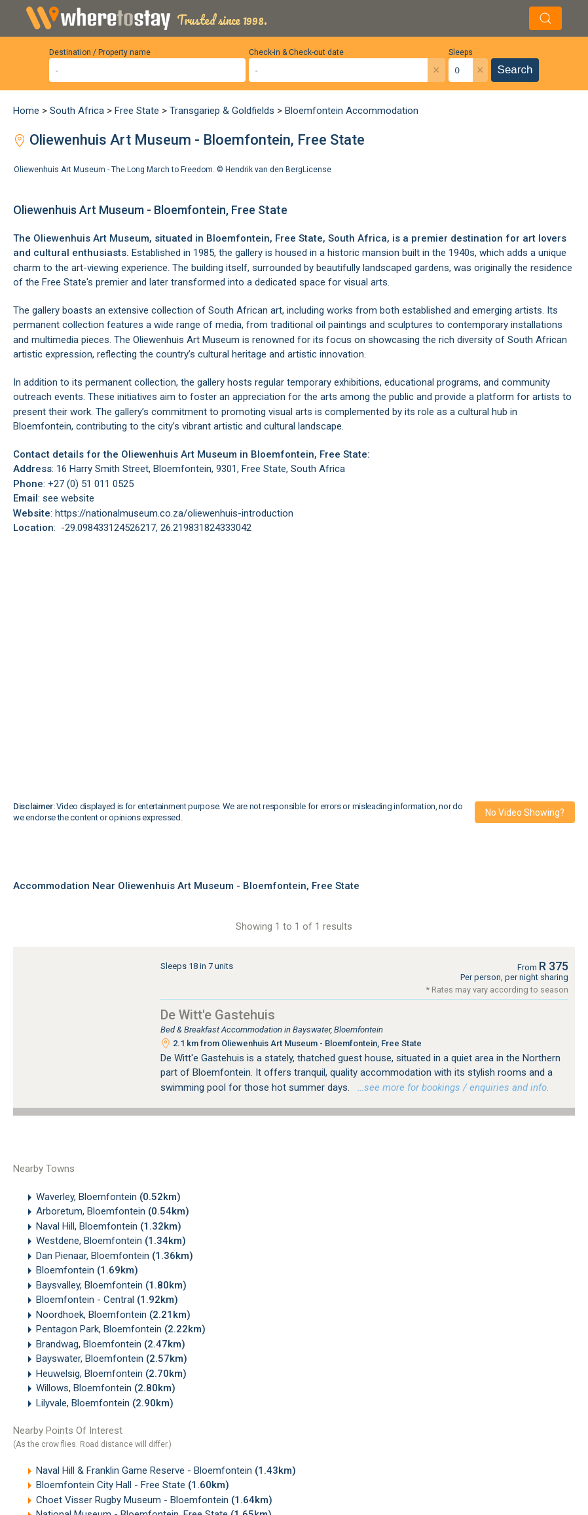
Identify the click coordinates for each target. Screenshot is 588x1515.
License (317, 169)
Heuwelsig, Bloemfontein (111, 1373)
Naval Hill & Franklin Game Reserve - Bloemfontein (166, 1470)
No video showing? (524, 812)
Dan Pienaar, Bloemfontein (114, 1256)
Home (26, 111)
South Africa (77, 111)
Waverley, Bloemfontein (108, 1197)
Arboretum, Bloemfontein (112, 1211)
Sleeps (461, 52)
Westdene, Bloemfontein (111, 1241)
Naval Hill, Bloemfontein (108, 1226)
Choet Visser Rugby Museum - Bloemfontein (154, 1500)
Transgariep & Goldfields (222, 111)
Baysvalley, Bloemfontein (111, 1285)
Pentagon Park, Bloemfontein (121, 1329)
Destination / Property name (100, 52)
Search (515, 70)
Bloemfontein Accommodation (351, 111)
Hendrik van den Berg (264, 169)
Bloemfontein (87, 1270)
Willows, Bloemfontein (105, 1388)
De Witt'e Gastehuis (217, 1015)
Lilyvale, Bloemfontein (105, 1403)
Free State (137, 111)
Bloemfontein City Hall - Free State (132, 1485)
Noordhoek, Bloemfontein (113, 1315)
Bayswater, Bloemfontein (111, 1358)
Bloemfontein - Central (107, 1299)
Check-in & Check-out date (296, 52)
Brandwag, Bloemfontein (110, 1344)
